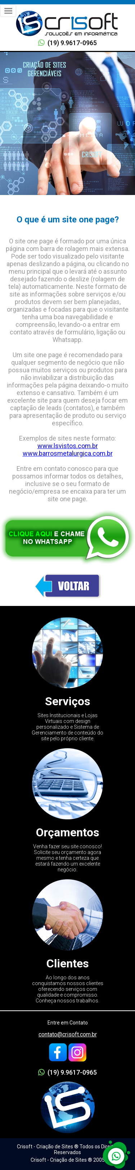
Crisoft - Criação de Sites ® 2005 (68, 1160)
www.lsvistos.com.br (67, 446)
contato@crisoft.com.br (68, 1034)
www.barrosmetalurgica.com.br (68, 453)
